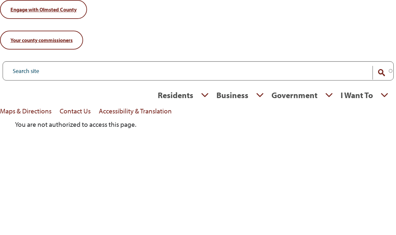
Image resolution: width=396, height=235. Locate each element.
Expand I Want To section (384, 95)
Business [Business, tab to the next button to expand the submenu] (232, 95)
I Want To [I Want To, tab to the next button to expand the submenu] (357, 95)
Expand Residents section (204, 95)
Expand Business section (260, 95)
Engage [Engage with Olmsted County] (43, 9)
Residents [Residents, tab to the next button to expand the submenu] (175, 95)
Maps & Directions (25, 111)
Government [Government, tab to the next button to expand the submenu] (294, 95)
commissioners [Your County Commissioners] (41, 40)
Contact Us (75, 111)
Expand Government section (329, 95)
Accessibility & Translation (135, 111)
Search (377, 72)
